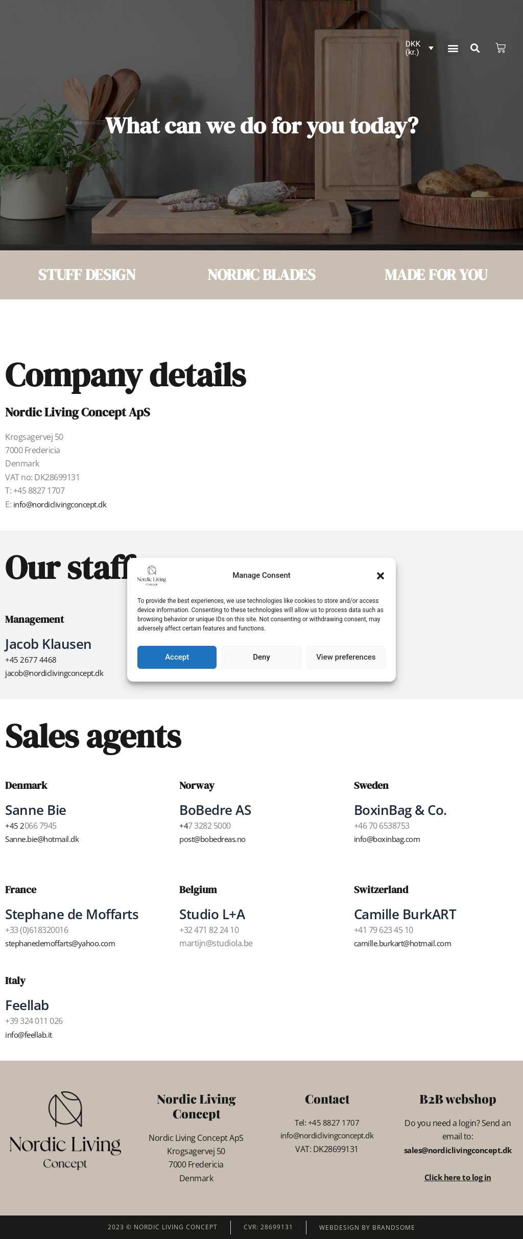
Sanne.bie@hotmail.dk (45, 839)
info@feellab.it (30, 1034)
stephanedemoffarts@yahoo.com (66, 943)
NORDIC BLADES (261, 274)
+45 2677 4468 (31, 659)
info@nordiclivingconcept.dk (64, 504)
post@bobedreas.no (216, 839)
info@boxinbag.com (390, 839)
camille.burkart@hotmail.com (407, 943)
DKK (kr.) (413, 48)
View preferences (345, 657)
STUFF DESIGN (87, 274)
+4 (183, 825)
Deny (261, 657)
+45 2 (15, 825)
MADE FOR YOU (436, 274)
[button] (380, 576)
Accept (177, 657)
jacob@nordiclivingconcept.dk (59, 673)
